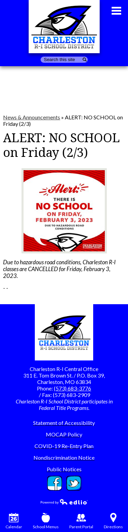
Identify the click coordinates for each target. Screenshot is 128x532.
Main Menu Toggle (116, 11)
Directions (113, 521)
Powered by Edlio (64, 501)
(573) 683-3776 (72, 388)
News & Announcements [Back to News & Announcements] (31, 117)
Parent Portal (81, 521)
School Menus (46, 521)
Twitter (73, 483)
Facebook (54, 483)
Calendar (13, 521)
